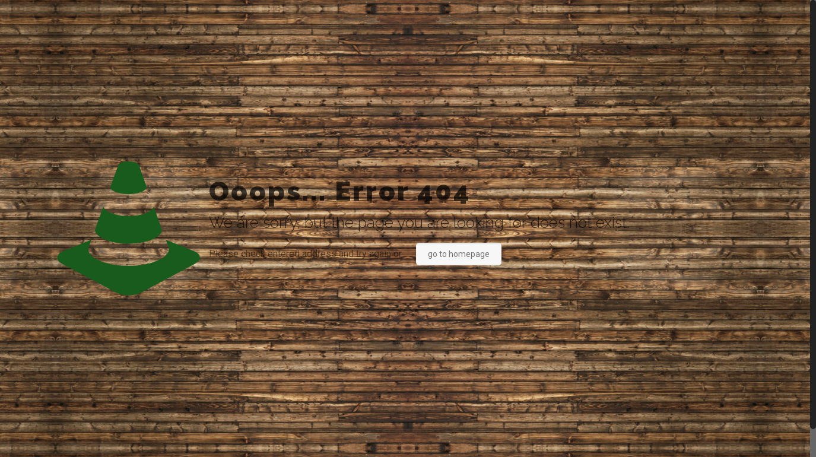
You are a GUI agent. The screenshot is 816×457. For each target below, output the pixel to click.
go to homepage (459, 254)
